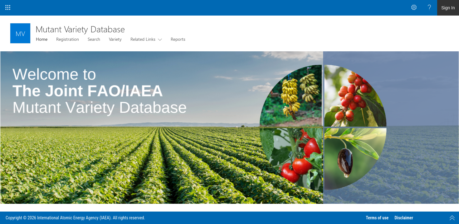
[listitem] (229, 127)
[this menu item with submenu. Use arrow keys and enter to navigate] (158, 39)
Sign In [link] (448, 7)
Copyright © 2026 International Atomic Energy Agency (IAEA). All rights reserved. (75, 217)
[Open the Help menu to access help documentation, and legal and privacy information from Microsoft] (429, 8)
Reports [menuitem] (178, 39)
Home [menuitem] (41, 39)
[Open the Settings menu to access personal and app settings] (414, 8)
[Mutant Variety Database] (20, 33)
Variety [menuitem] (115, 39)
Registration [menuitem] (67, 39)
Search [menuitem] (94, 39)
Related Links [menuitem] (142, 39)
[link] (229, 127)
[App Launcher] (8, 8)
